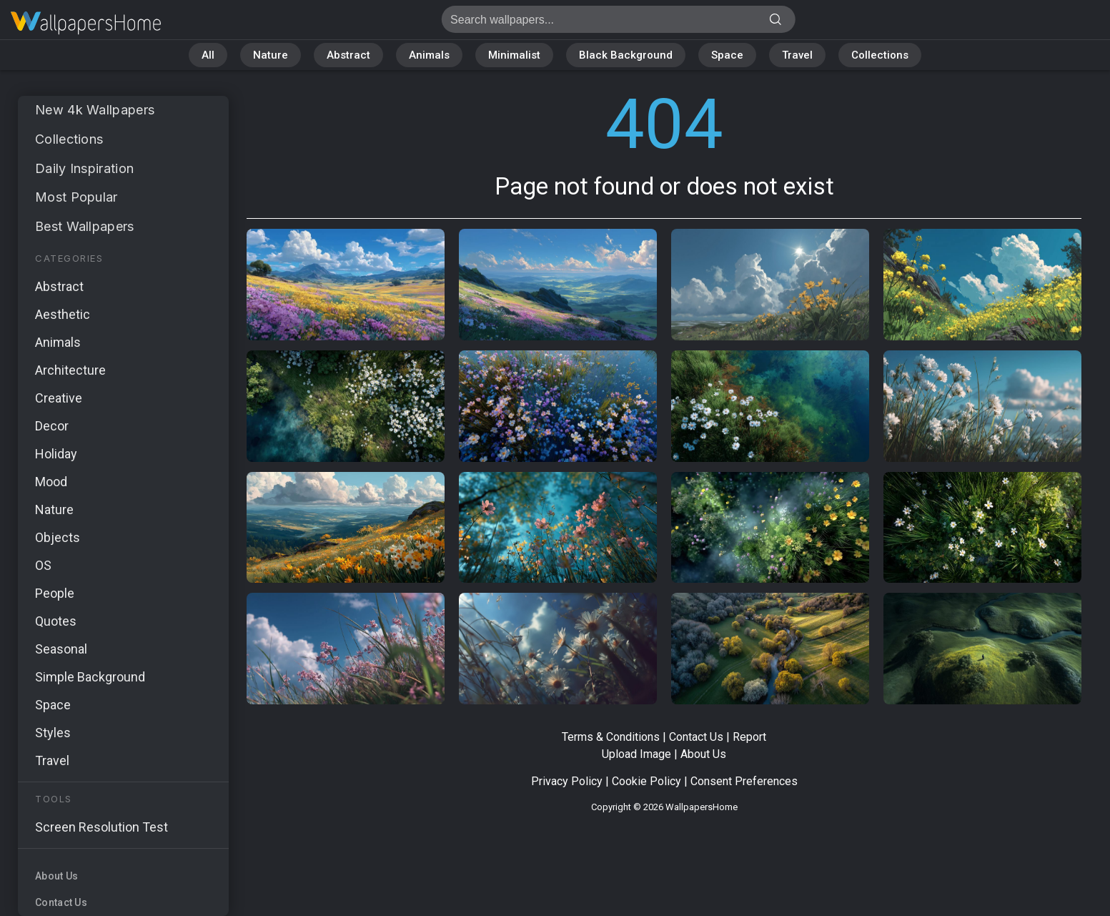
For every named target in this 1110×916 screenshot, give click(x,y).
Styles (53, 732)
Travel (797, 55)
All (208, 55)
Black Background (626, 55)
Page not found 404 (86, 23)
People (54, 593)
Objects (57, 537)
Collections (879, 55)
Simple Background (90, 676)
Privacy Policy (567, 781)
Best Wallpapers (84, 226)
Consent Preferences (744, 781)
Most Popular (76, 197)
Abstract (348, 55)
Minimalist (514, 55)
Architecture (70, 370)
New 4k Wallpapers (94, 109)
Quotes (55, 621)
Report (749, 737)
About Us (56, 876)
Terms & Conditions (611, 737)
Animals (429, 55)
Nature (270, 55)
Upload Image (636, 754)
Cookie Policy (646, 781)
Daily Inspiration (84, 168)
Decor (52, 425)
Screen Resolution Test (101, 826)
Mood (51, 481)
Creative (58, 397)
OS (43, 565)
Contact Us (61, 902)
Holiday (56, 453)
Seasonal (61, 648)
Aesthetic (62, 314)
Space (727, 55)
